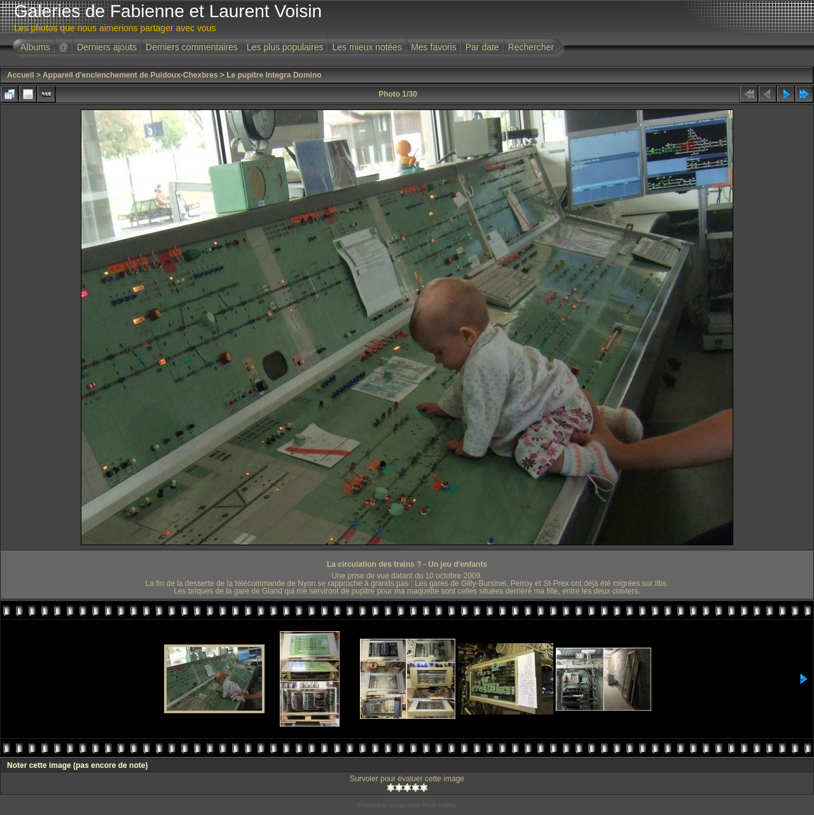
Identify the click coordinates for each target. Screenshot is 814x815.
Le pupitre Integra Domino (273, 75)
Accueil (20, 75)
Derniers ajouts (107, 47)
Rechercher (531, 47)
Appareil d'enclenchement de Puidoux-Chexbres (130, 75)
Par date (482, 47)
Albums (35, 47)
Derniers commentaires (192, 47)
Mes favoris (434, 47)
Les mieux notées (367, 47)
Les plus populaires (285, 47)
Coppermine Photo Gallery (423, 805)
